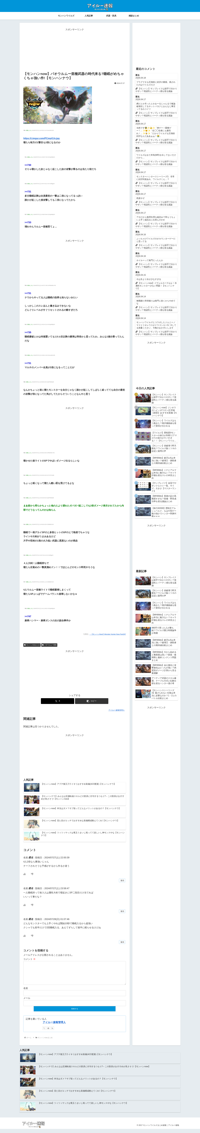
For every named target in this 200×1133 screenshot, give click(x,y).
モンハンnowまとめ (32, 645)
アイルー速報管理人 (54, 1026)
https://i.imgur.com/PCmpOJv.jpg (41, 138)
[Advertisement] (74, 50)
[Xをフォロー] (44, 1032)
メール (26, 1002)
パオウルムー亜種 (49, 645)
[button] (91, 701)
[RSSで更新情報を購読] (52, 1032)
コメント (29, 959)
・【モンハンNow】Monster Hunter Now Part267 (107, 634)
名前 (25, 992)
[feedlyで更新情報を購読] (48, 1032)
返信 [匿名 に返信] (122, 880)
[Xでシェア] (57, 701)
